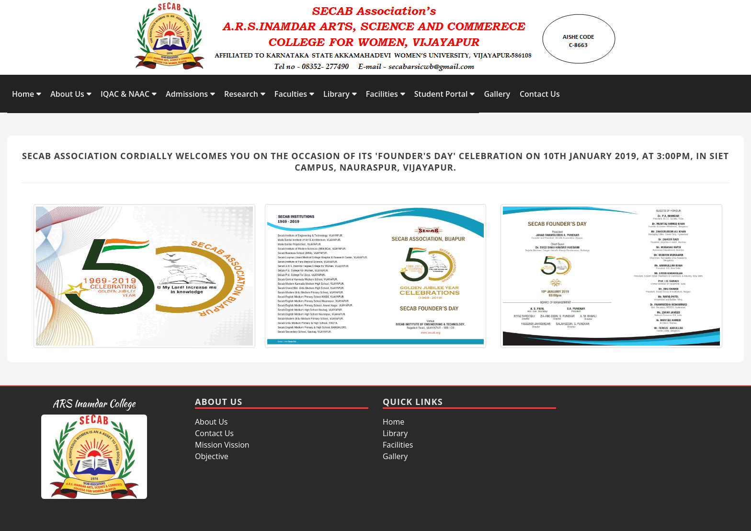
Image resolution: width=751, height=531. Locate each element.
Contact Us (540, 94)
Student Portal (441, 94)
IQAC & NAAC (125, 94)
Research (241, 94)
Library (336, 94)
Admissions (187, 94)
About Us (67, 94)
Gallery (497, 94)
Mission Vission (222, 444)
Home (23, 94)
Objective (211, 456)
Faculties (290, 94)
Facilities (382, 94)
